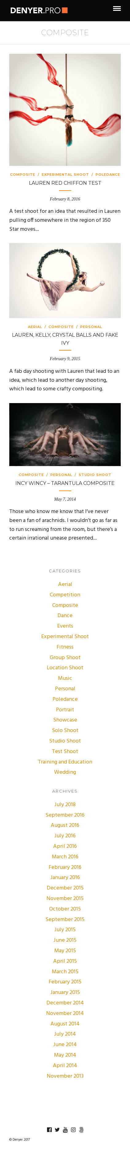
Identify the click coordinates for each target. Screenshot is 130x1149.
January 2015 (65, 992)
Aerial (35, 327)
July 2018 (65, 804)
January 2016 (65, 877)
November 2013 (65, 1076)
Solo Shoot (65, 730)
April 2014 (65, 1065)
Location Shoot (65, 667)
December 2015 (65, 888)
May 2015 (65, 950)
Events (65, 626)
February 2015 (65, 982)
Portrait (65, 709)
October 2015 (65, 909)
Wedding (65, 772)
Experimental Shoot (65, 174)
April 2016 (65, 846)
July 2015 (65, 929)
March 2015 (65, 971)
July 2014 (65, 1034)
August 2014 (65, 1024)
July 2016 (65, 835)
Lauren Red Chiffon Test (65, 183)
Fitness (65, 647)
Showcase (65, 720)
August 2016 (65, 825)
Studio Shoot (95, 475)
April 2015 (65, 961)
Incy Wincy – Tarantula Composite (65, 483)
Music (65, 678)
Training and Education (65, 762)
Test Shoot (65, 751)
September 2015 (65, 919)
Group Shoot (65, 657)
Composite (22, 174)
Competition (65, 595)
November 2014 (65, 1013)
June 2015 (65, 940)
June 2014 (65, 1044)
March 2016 (65, 856)
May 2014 (65, 1055)
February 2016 (65, 867)
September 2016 (65, 815)
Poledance (108, 174)
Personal (91, 327)
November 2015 (65, 898)
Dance (65, 615)
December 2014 (65, 1003)
